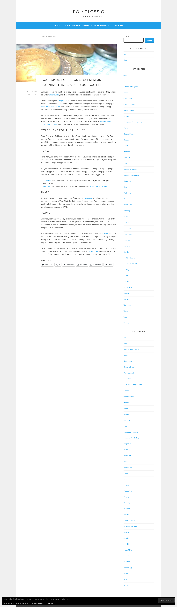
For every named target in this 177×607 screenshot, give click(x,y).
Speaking (127, 281)
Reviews (127, 246)
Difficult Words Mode (98, 186)
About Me (118, 25)
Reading (127, 240)
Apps (125, 81)
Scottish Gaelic (129, 258)
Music (126, 199)
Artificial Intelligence (131, 87)
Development (129, 110)
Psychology (128, 234)
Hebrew (127, 152)
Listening (127, 187)
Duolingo (47, 180)
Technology (128, 305)
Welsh (126, 317)
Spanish (127, 276)
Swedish (127, 299)
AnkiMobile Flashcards (50, 106)
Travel (126, 311)
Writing (126, 323)
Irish (125, 163)
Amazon (88, 198)
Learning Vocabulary (131, 175)
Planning (127, 211)
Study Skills (128, 287)
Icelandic (127, 157)
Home (56, 25)
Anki (125, 54)
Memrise (46, 186)
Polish (126, 217)
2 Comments (32, 95)
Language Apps (101, 25)
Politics (126, 222)
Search (126, 37)
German (127, 140)
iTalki (105, 233)
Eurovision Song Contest (133, 122)
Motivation (127, 193)
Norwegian (128, 205)
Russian (127, 252)
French (126, 128)
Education (127, 116)
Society (126, 270)
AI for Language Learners (77, 25)
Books (126, 93)
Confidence (128, 99)
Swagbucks (54, 95)
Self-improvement (130, 264)
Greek (126, 146)
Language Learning (131, 169)
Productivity (128, 228)
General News (129, 134)
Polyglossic (88, 11)
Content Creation (130, 104)
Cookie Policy (48, 603)
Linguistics (128, 181)
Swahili (126, 293)
